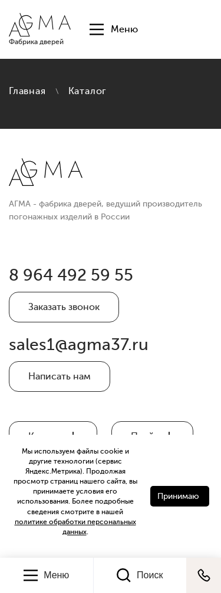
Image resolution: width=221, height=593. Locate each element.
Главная (27, 91)
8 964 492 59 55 (71, 275)
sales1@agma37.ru (79, 344)
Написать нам (59, 376)
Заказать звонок (64, 307)
